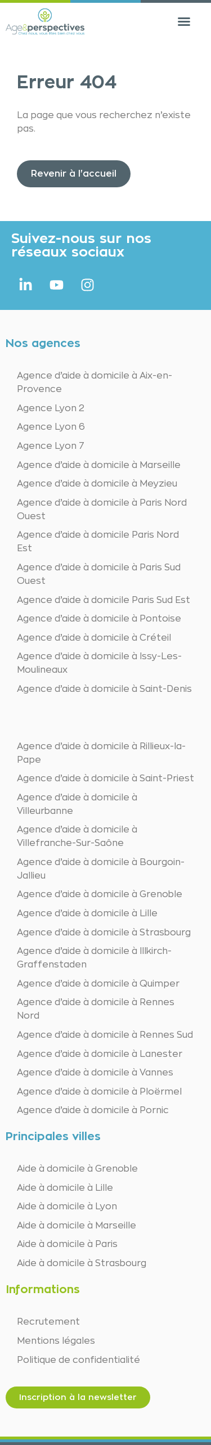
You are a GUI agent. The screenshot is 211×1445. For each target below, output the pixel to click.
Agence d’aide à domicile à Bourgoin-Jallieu (101, 869)
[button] (184, 21)
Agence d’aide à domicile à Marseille (99, 465)
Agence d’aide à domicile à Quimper (98, 983)
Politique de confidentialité (78, 1360)
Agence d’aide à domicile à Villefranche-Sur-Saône (77, 836)
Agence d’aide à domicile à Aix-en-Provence (94, 382)
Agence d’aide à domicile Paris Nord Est (98, 541)
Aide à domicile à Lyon (67, 1206)
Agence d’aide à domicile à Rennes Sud (105, 1034)
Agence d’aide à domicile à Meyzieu (97, 483)
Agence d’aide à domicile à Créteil (94, 637)
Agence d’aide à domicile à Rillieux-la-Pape (101, 753)
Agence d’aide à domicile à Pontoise (99, 618)
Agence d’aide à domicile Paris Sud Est (103, 600)
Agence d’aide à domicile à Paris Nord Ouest (102, 509)
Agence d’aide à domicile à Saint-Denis (104, 689)
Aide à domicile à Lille (65, 1187)
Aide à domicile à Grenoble (77, 1168)
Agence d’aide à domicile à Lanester (99, 1054)
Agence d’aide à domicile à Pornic (93, 1110)
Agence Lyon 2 (50, 408)
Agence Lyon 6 (51, 426)
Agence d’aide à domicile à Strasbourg (104, 932)
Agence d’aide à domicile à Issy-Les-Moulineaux (99, 663)
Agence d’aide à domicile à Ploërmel (99, 1091)
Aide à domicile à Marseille (76, 1225)
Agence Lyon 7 (50, 446)
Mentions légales (56, 1340)
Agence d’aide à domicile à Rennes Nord (95, 1009)
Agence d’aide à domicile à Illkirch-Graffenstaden (94, 958)
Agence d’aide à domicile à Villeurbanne (77, 804)
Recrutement (48, 1321)
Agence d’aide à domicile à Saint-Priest (105, 778)
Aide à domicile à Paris (67, 1244)
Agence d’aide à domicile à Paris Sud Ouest (99, 574)
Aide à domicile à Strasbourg (81, 1263)
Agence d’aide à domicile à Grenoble (99, 894)
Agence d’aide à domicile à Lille (87, 913)
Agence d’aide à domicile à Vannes (95, 1072)
